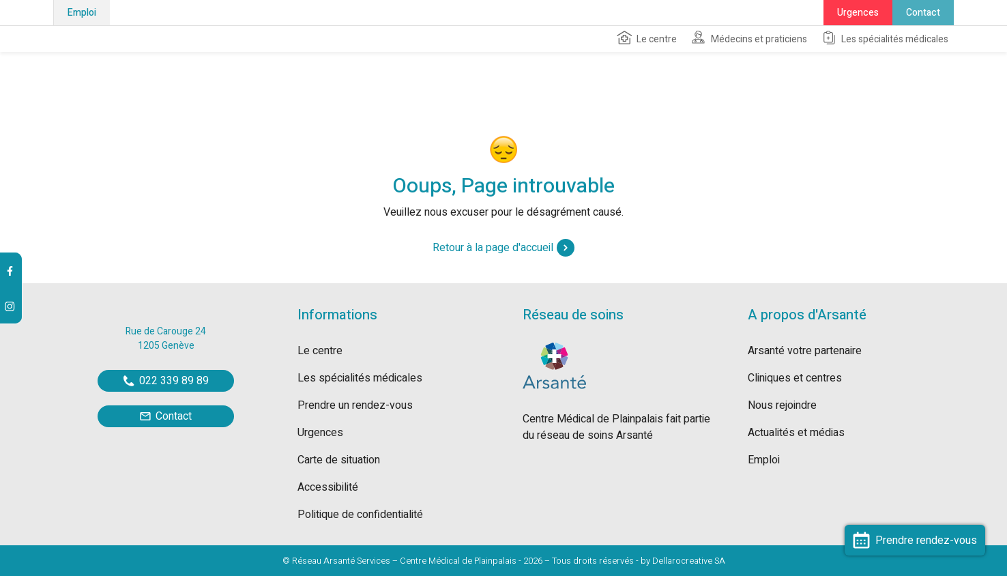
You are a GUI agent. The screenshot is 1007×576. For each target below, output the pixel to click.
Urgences (858, 12)
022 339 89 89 (166, 381)
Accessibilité (327, 487)
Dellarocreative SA (688, 560)
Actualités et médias (796, 432)
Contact (923, 12)
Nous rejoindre (782, 405)
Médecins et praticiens (748, 38)
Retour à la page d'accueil (503, 248)
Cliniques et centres (795, 378)
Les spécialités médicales (884, 38)
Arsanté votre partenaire (805, 351)
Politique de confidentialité (360, 514)
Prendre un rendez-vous (355, 405)
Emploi (82, 12)
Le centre (646, 38)
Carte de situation (338, 460)
